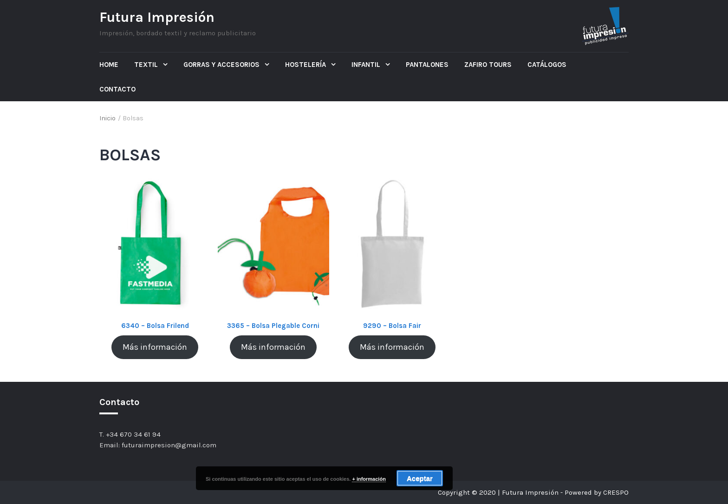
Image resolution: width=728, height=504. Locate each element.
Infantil (366, 64)
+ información (368, 479)
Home (108, 64)
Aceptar (420, 478)
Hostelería (306, 64)
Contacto (117, 89)
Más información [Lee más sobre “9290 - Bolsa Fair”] (392, 347)
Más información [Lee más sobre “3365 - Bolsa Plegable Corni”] (273, 347)
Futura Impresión (156, 17)
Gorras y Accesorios (222, 64)
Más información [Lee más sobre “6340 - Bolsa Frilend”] (155, 347)
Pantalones (427, 64)
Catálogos (546, 64)
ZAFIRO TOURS (488, 64)
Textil (147, 64)
